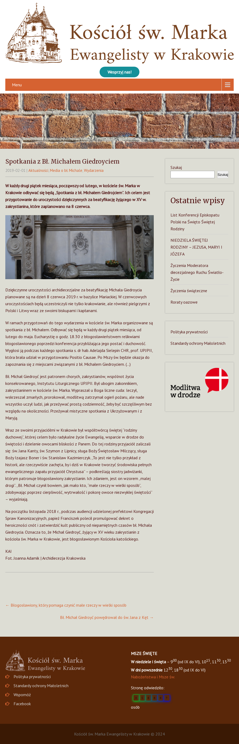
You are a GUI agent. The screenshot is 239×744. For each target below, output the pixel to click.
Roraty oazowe (184, 302)
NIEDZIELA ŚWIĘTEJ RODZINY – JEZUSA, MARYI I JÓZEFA (196, 247)
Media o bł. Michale (66, 170)
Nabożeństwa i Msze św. (153, 676)
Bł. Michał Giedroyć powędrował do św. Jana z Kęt (107, 617)
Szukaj (176, 167)
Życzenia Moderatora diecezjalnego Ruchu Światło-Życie (197, 272)
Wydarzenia (94, 170)
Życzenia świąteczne (188, 290)
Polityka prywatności (189, 331)
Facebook (22, 703)
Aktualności (38, 170)
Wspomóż (22, 694)
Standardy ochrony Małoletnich (197, 343)
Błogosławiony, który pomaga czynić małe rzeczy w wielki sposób (65, 605)
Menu (17, 84)
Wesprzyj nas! (119, 72)
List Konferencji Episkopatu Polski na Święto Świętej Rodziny (194, 221)
